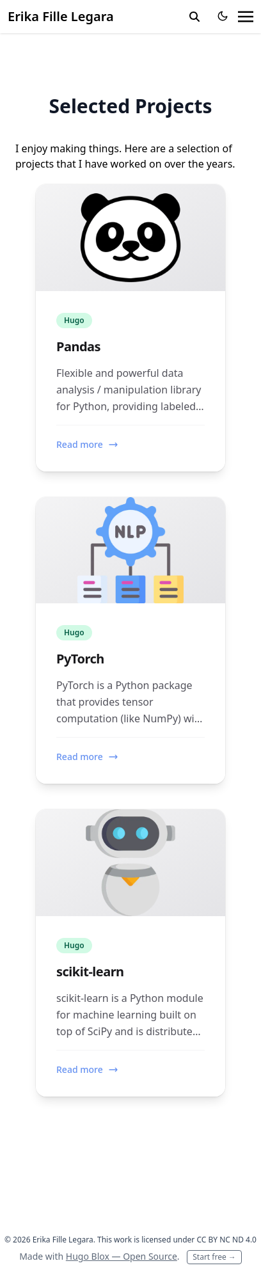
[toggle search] (194, 17)
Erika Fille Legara (61, 16)
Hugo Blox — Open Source (121, 1256)
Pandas (78, 346)
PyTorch (80, 658)
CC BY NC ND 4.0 (226, 1239)
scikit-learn (90, 971)
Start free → (214, 1256)
